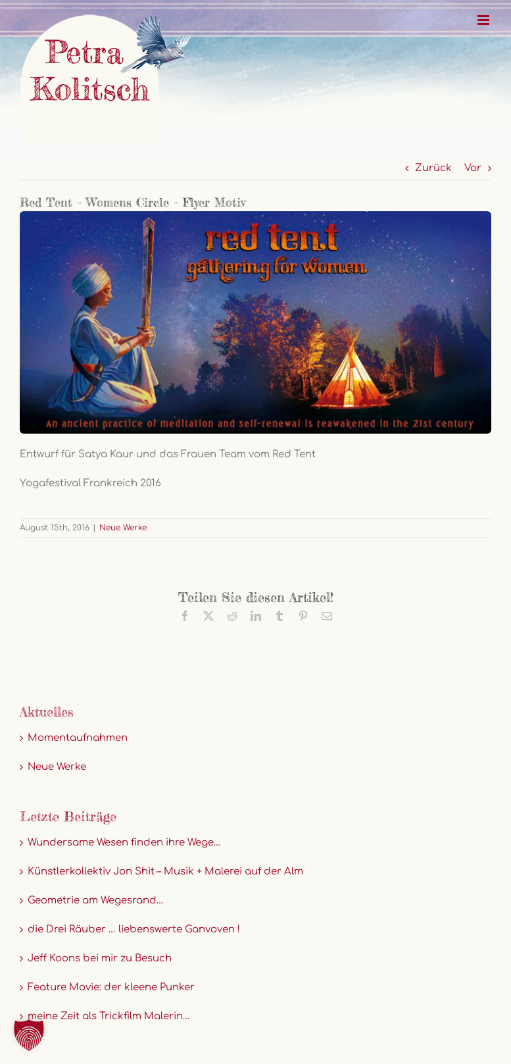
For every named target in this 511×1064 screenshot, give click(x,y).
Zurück (433, 168)
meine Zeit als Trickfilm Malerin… (109, 1016)
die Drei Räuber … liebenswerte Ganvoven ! (134, 929)
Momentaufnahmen (78, 738)
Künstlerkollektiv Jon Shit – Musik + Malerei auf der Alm (165, 871)
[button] (29, 1035)
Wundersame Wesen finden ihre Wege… (124, 842)
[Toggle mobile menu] (484, 20)
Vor (472, 168)
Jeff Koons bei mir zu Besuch (100, 958)
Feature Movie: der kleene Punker (111, 987)
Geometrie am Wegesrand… (96, 900)
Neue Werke (123, 527)
